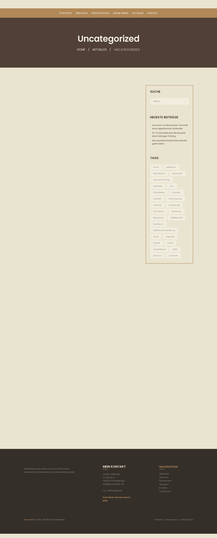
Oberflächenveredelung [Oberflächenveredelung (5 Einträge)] (164, 231)
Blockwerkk (29, 524)
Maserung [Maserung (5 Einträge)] (177, 212)
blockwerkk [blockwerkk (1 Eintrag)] (179, 173)
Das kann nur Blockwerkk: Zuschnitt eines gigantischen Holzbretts (170, 127)
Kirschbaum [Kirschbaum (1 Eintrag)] (159, 212)
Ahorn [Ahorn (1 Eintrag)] (156, 167)
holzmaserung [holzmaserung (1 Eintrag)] (176, 199)
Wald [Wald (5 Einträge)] (175, 250)
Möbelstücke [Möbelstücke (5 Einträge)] (177, 218)
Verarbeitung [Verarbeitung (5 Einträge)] (159, 250)
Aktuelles (100, 49)
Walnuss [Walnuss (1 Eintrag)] (157, 256)
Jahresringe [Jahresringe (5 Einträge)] (174, 205)
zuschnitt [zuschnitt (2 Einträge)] (173, 256)
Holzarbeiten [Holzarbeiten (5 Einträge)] (159, 193)
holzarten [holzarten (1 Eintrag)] (176, 193)
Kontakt (163, 492)
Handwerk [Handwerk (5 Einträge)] (158, 186)
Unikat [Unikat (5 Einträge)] (171, 244)
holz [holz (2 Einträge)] (172, 186)
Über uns (163, 481)
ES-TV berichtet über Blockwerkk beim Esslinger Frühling (169, 135)
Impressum (165, 495)
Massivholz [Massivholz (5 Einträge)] (158, 218)
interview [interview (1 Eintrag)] (157, 205)
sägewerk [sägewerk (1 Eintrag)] (170, 237)
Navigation (169, 471)
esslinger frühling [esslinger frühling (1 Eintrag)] (161, 180)
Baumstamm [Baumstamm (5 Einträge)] (160, 173)
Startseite (164, 478)
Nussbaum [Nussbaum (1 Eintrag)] (158, 225)
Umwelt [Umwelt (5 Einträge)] (156, 244)
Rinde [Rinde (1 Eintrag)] (156, 237)
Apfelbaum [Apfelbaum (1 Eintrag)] (171, 167)
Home (80, 49)
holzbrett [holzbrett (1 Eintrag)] (157, 199)
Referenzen (165, 485)
